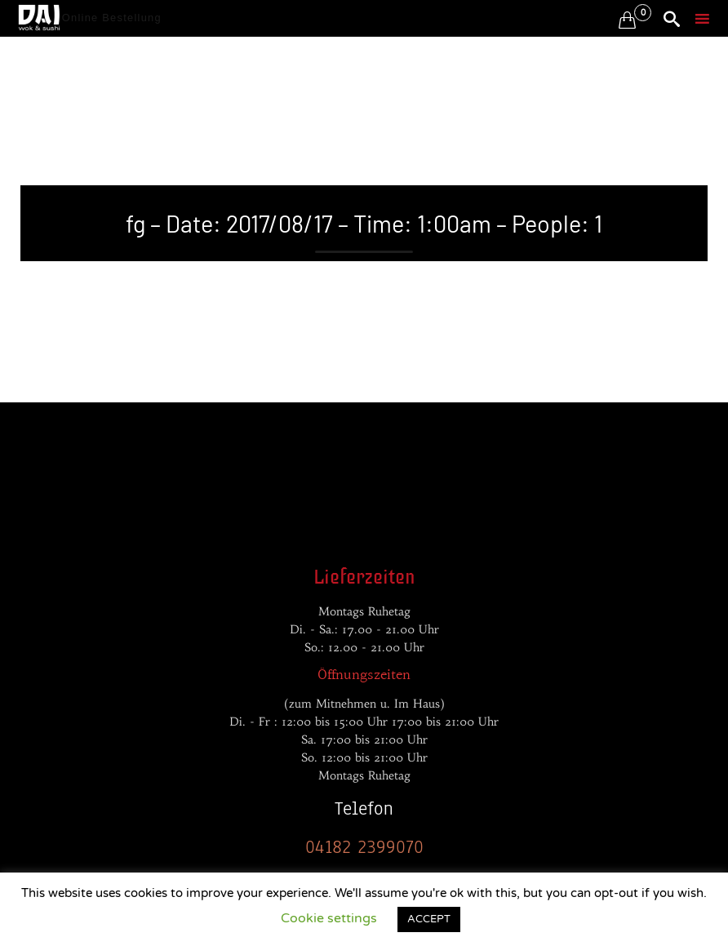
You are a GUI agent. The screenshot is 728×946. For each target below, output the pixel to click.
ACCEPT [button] (429, 919)
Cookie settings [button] (329, 918)
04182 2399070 (364, 846)
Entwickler (53, 445)
